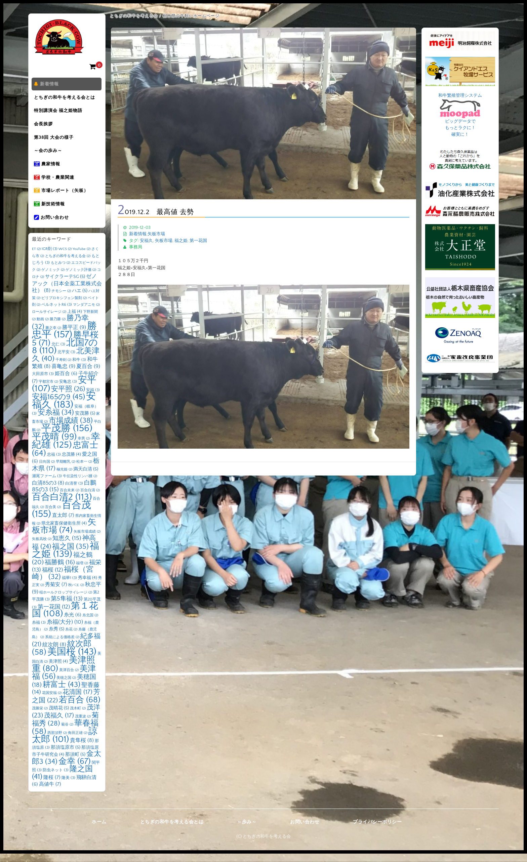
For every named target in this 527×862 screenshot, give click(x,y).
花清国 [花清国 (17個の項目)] (77, 700)
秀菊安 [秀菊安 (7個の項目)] (56, 593)
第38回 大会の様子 (55, 140)
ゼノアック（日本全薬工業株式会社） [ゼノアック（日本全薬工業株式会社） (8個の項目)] (67, 292)
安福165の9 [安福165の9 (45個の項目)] (58, 405)
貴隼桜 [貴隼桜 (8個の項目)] (82, 749)
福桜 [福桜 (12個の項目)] (52, 578)
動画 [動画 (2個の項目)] (43, 328)
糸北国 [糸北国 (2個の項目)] (90, 624)
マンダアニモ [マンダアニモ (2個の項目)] (86, 314)
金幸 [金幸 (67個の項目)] (74, 769)
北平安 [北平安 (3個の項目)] (66, 361)
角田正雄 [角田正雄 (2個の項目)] (77, 741)
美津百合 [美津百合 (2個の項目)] (69, 678)
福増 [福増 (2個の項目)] (82, 572)
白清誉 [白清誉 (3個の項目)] (74, 492)
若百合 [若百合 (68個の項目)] (79, 708)
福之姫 (181, 240)
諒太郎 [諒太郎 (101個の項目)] (64, 744)
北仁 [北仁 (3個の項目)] (58, 353)
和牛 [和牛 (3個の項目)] (79, 368)
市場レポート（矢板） (62, 197)
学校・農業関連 (55, 183)
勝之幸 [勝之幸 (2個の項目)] (53, 336)
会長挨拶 (44, 126)
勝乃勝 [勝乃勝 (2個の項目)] (58, 328)
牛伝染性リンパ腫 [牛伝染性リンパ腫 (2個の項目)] (80, 485)
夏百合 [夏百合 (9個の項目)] (88, 375)
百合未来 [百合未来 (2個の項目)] (69, 499)
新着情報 (47, 84)
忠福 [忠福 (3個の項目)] (54, 463)
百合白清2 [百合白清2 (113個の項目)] (62, 505)
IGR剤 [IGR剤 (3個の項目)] (49, 257)
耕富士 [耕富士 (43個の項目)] (61, 693)
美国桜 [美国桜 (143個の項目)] (71, 660)
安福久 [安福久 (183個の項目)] (64, 409)
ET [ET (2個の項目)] (36, 258)
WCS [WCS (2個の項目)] (65, 258)
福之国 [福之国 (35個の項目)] (70, 555)
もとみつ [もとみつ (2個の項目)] (60, 272)
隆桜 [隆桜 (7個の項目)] (51, 786)
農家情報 (48, 169)
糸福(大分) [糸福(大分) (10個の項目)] (65, 630)
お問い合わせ (52, 225)
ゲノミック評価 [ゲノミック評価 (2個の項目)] (81, 278)
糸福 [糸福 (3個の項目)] (39, 631)
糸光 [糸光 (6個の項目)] (72, 623)
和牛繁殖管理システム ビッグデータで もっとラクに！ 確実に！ (460, 115)
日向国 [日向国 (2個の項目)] (47, 470)
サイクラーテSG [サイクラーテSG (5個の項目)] (65, 285)
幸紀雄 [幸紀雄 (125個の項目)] (66, 449)
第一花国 (198, 240)
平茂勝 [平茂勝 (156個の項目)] (66, 437)
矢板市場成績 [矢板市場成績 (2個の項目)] (87, 540)
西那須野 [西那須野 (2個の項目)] (57, 741)
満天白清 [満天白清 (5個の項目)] (85, 477)
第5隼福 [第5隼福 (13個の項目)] (67, 607)
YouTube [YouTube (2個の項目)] (81, 258)
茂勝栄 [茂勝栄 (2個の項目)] (40, 717)
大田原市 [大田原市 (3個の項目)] (43, 382)
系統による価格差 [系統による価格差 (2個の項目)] (62, 646)
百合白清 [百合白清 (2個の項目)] (90, 499)
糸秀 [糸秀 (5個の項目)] (56, 638)
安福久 (146, 240)
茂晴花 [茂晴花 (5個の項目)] (59, 717)
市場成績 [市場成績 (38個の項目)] (71, 429)
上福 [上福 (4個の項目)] (74, 320)
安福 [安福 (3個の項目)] (93, 398)
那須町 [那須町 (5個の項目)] (75, 763)
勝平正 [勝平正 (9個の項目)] (74, 336)
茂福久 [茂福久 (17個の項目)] (59, 724)
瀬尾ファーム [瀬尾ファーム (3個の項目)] (47, 485)
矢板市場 (156, 234)
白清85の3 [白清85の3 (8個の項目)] (48, 491)
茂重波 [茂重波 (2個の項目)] (83, 725)
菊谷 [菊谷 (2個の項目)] (67, 733)
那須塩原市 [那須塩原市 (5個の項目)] (65, 755)
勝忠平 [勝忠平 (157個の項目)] (64, 338)
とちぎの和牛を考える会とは (65, 98)
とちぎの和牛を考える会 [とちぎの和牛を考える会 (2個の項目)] (67, 264)
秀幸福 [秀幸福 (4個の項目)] (87, 586)
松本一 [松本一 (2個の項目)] (84, 470)
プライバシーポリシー (377, 830)
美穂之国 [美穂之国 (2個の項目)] (66, 687)
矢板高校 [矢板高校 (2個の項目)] (41, 548)
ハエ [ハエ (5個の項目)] (79, 299)
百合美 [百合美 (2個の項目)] (53, 516)
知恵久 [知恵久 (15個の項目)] (66, 547)
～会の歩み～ (49, 155)
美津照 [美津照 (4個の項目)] (58, 670)
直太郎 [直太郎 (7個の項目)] (63, 524)
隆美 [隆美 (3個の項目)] (68, 786)
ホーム (99, 830)
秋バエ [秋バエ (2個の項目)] (76, 594)
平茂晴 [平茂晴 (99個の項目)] (54, 445)
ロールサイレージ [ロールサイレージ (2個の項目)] (49, 320)
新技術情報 (50, 211)
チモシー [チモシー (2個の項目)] (61, 300)
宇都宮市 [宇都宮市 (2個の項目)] (48, 390)
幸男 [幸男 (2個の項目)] (84, 447)
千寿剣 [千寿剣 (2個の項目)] (63, 368)
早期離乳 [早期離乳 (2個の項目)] (65, 470)
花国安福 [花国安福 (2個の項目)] (52, 702)
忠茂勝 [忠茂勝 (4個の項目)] (71, 462)
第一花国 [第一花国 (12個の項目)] (54, 615)
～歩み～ (246, 830)
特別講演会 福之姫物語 (59, 112)
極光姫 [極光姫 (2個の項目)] (64, 478)
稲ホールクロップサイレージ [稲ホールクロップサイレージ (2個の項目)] (65, 601)
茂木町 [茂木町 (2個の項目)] (78, 717)
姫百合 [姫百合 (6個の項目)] (66, 382)
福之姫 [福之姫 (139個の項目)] (65, 558)
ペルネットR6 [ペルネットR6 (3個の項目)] (56, 313)
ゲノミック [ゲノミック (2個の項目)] (53, 278)
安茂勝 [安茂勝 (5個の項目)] (85, 422)
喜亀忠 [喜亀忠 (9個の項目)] (63, 375)
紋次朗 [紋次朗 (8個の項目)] (54, 653)
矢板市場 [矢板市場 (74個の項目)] (64, 535)
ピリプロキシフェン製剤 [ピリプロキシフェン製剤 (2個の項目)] (64, 306)
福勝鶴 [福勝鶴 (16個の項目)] (60, 570)
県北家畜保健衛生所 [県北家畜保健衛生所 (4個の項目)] (64, 532)
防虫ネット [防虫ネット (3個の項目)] (56, 779)
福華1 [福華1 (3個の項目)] (69, 586)
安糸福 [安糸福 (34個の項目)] (56, 421)
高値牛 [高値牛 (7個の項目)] (50, 793)
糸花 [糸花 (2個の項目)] (71, 638)
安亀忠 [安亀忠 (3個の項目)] (68, 390)
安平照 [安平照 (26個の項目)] (68, 397)
